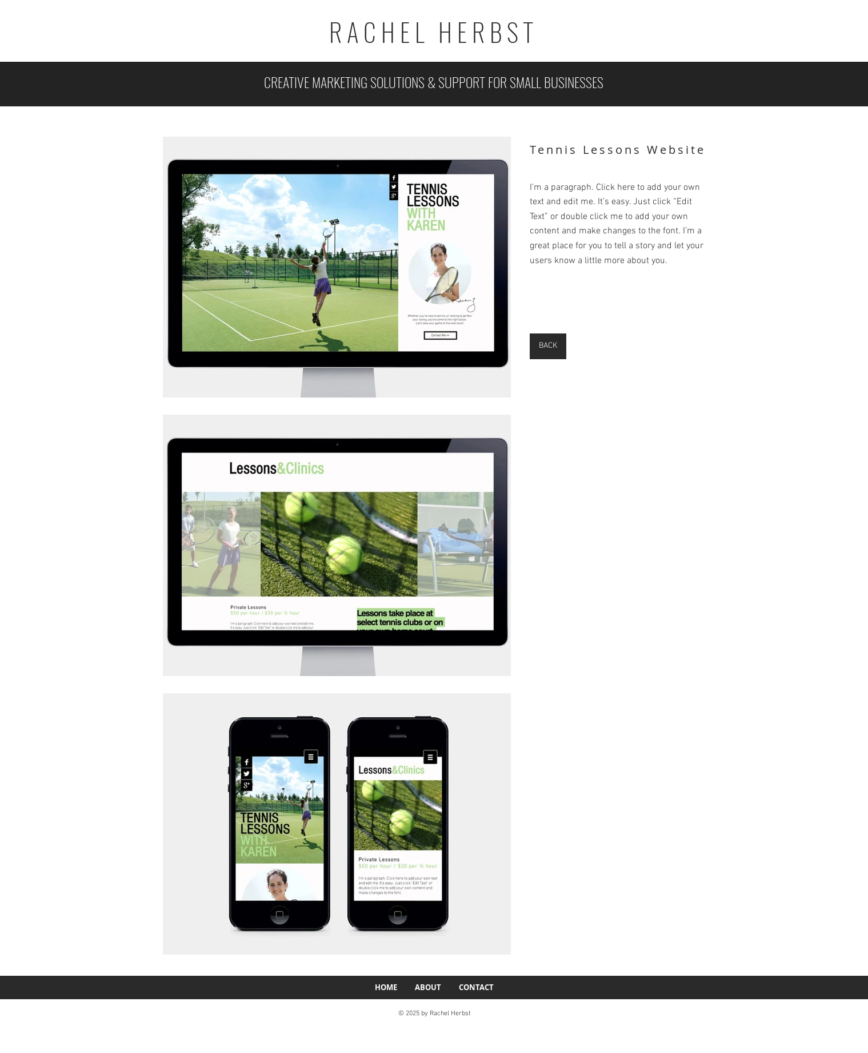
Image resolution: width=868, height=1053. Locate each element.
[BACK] (548, 346)
